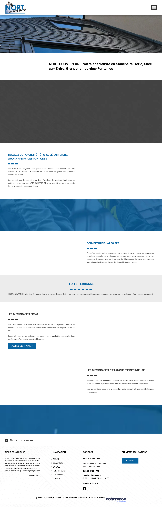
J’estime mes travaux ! (22, 346)
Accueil (56, 459)
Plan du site (99, 498)
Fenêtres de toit (60, 471)
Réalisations (58, 475)
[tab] (81, 440)
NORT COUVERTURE (45, 498)
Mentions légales (60, 498)
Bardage (56, 467)
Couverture (58, 463)
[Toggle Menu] (154, 7)
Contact (56, 479)
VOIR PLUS (130, 460)
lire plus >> (34, 475)
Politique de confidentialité (81, 498)
